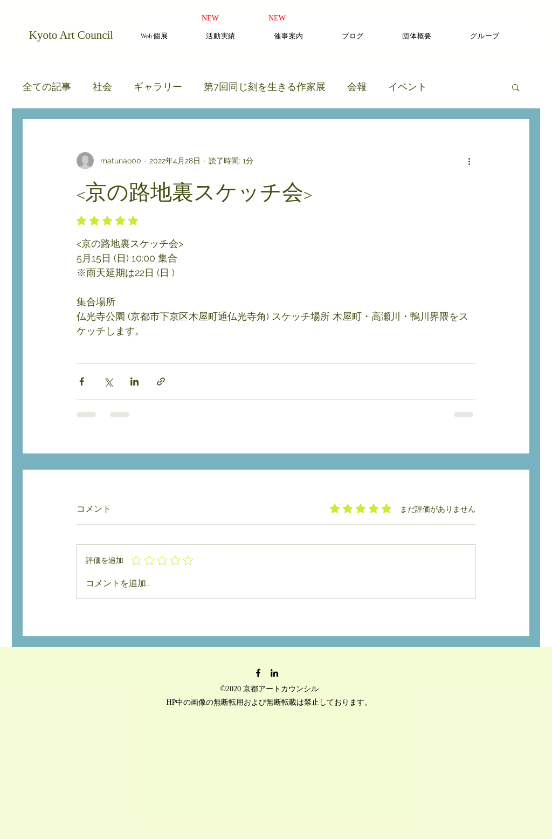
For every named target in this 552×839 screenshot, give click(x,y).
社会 (102, 86)
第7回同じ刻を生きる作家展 (265, 86)
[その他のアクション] (469, 160)
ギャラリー (158, 86)
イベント (407, 86)
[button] (515, 86)
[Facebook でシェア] (82, 381)
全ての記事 (47, 86)
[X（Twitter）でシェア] (108, 381)
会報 (357, 86)
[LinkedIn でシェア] (134, 381)
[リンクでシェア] (161, 381)
